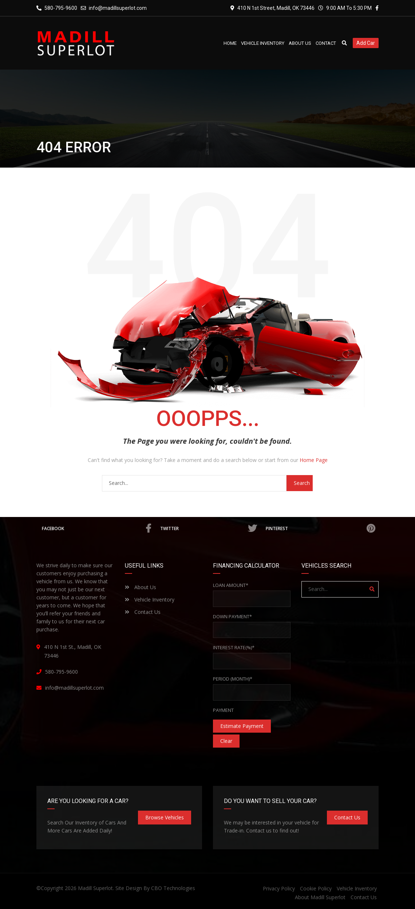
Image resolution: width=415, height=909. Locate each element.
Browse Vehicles (164, 817)
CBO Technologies (173, 888)
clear (226, 740)
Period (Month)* (232, 678)
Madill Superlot (95, 888)
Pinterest (320, 528)
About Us (140, 587)
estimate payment (242, 725)
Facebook (96, 528)
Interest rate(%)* (233, 647)
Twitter (208, 528)
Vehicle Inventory (149, 599)
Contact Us (143, 611)
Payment (223, 710)
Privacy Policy (279, 888)
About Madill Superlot (320, 897)
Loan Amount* (230, 585)
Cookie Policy (316, 888)
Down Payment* (232, 616)
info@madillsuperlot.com (118, 8)
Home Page (314, 460)
